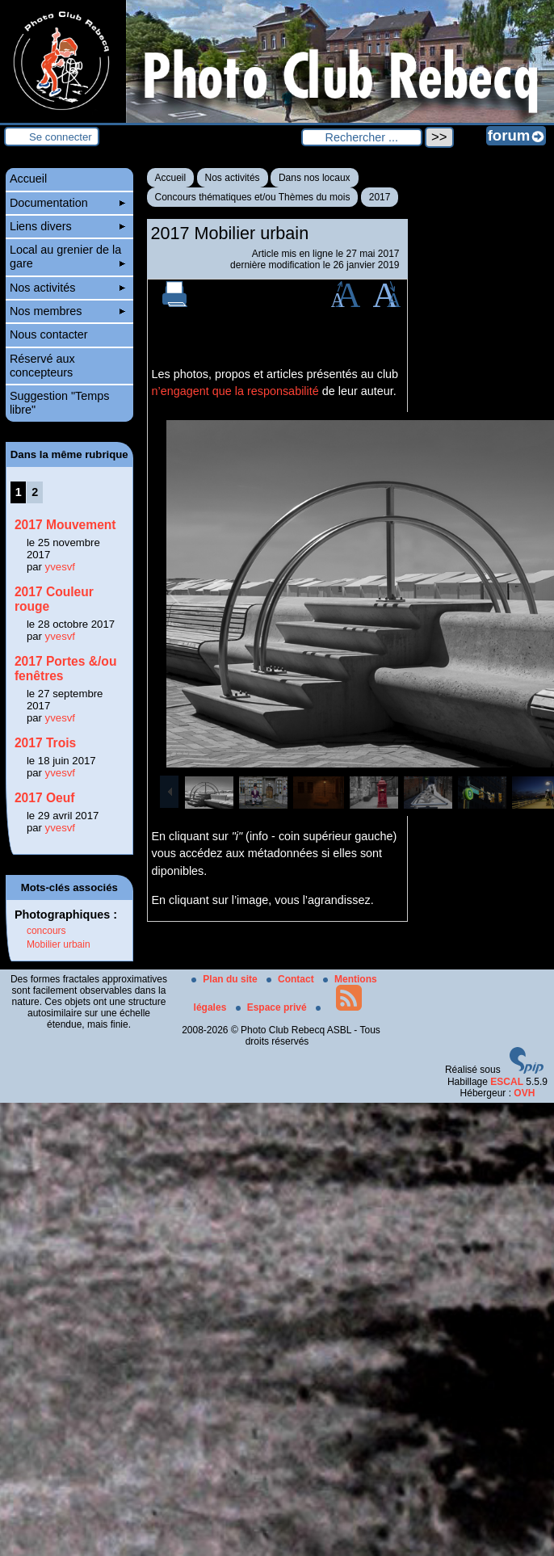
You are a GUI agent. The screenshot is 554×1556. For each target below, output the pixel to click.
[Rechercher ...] (361, 137)
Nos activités (232, 177)
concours (46, 930)
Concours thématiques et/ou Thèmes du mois (252, 197)
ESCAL (506, 1081)
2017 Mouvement (65, 525)
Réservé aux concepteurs (42, 365)
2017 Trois (45, 743)
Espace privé (272, 1007)
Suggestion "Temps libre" (60, 402)
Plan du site (225, 979)
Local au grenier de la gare (67, 256)
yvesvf (60, 567)
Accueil (171, 177)
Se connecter (60, 137)
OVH (524, 1093)
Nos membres (67, 311)
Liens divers (67, 226)
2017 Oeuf (45, 798)
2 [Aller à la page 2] (34, 492)
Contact (292, 979)
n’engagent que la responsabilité (235, 391)
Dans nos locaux (314, 177)
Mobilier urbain (58, 944)
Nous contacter (49, 334)
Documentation (67, 202)
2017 (380, 197)
